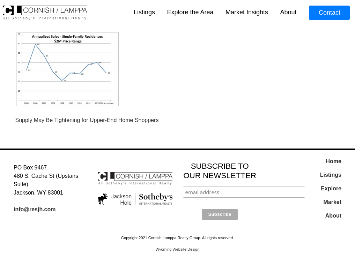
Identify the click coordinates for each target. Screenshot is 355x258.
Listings (144, 12)
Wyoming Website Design (178, 249)
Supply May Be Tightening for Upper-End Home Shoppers (87, 120)
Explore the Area (190, 12)
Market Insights (246, 12)
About (288, 12)
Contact (329, 12)
